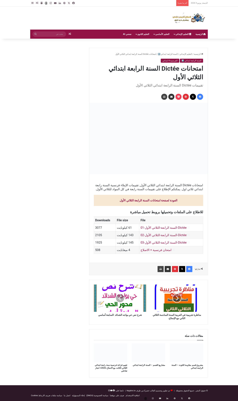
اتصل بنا (67, 395)
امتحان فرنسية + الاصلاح (156, 250)
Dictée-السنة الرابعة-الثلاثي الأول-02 (164, 235)
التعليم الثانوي (143, 34)
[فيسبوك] (113, 390)
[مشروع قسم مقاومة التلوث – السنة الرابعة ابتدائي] (186, 352)
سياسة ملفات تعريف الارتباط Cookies (46, 395)
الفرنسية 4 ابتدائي (170, 60)
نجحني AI (127, 34)
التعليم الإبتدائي (183, 34)
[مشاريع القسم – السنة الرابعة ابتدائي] (148, 352)
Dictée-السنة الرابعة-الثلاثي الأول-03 (164, 242)
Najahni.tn (131, 390)
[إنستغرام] (109, 390)
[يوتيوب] (111, 390)
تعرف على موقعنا (117, 395)
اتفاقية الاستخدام (133, 395)
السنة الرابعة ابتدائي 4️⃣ (168, 54)
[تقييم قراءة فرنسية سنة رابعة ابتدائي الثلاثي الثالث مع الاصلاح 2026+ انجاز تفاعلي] (110, 352)
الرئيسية (200, 34)
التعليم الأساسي (162, 34)
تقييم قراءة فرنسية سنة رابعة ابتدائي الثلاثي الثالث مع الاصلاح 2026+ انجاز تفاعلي (111, 368)
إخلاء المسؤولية (78, 395)
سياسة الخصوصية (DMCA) (97, 395)
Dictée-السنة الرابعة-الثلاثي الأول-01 (164, 227)
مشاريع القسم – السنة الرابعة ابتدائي (149, 365)
